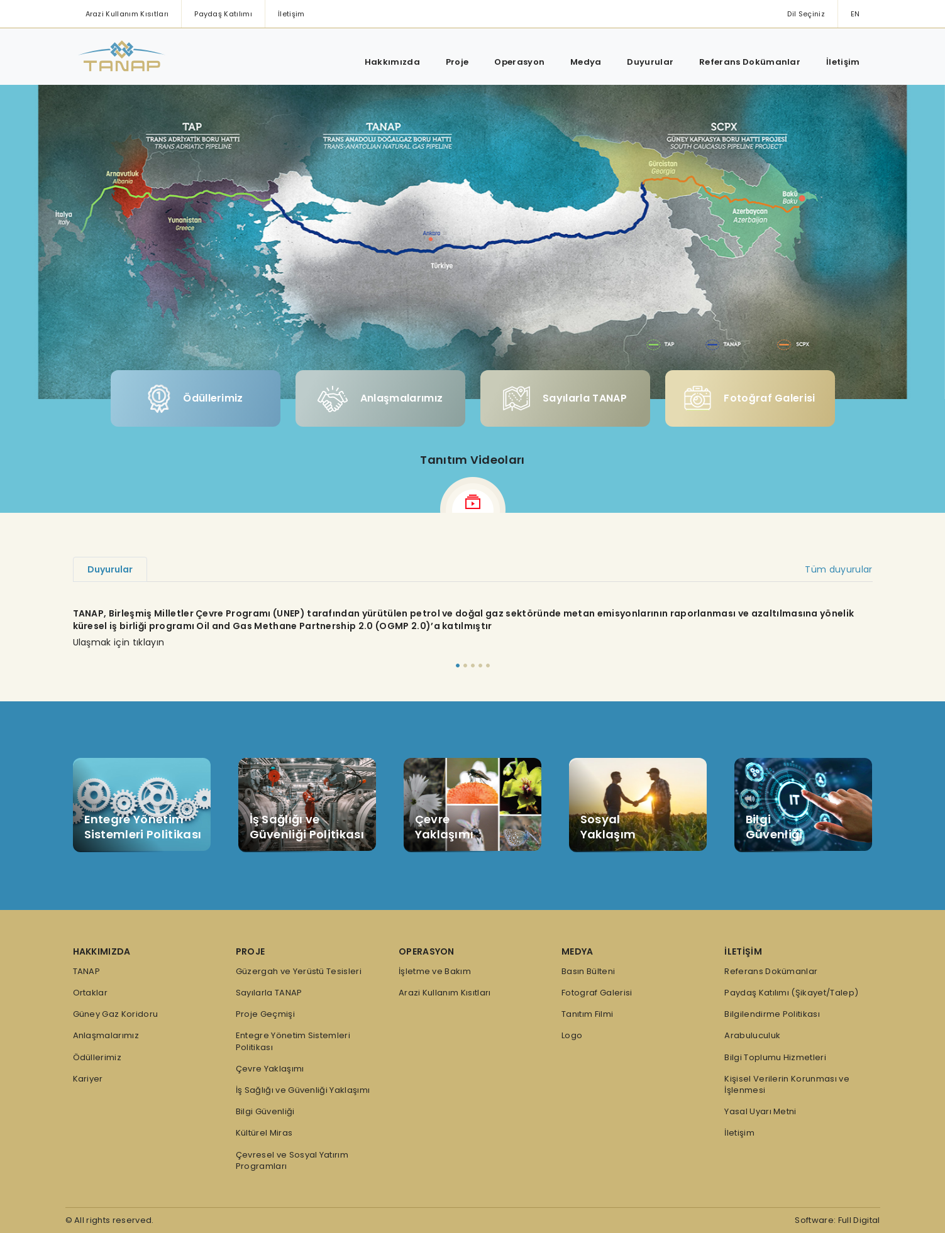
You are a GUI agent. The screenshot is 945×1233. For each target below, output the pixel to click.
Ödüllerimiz (195, 399)
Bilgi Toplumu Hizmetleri (775, 1057)
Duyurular (650, 62)
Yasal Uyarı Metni (760, 1111)
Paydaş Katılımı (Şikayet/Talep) (791, 993)
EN (855, 14)
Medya (586, 62)
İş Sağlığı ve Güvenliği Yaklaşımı (303, 1090)
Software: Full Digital (837, 1220)
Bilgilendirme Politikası (772, 1014)
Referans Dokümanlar (749, 62)
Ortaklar (90, 993)
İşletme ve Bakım (435, 971)
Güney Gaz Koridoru (115, 1014)
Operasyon (519, 62)
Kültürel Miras (264, 1133)
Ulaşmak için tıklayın (119, 642)
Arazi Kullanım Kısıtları (127, 14)
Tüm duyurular (838, 569)
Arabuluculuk (752, 1035)
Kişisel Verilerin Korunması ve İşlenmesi (786, 1084)
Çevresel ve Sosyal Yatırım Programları (292, 1160)
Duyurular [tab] (110, 569)
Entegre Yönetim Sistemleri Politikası (293, 1041)
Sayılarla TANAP (565, 398)
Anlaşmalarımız (380, 398)
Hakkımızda (392, 62)
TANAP (87, 971)
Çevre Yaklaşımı (270, 1069)
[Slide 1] (458, 665)
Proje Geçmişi (265, 1014)
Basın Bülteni (588, 971)
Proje (457, 62)
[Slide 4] (480, 665)
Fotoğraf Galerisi (749, 398)
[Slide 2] (465, 665)
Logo (571, 1035)
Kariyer (88, 1079)
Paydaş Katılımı (223, 14)
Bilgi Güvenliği (265, 1111)
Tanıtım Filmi (587, 1014)
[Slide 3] (473, 665)
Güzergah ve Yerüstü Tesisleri (299, 971)
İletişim (291, 14)
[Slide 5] (488, 665)
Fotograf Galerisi (596, 993)
